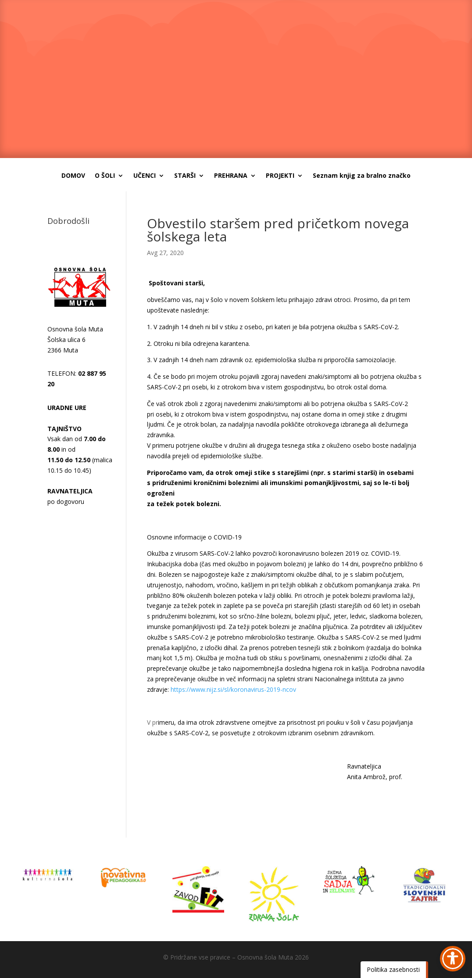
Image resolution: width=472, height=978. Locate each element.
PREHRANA (230, 176)
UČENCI (144, 176)
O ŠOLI (105, 176)
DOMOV (73, 176)
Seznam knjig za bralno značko (362, 176)
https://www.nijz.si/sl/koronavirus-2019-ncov (233, 689)
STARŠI (185, 176)
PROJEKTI (280, 176)
